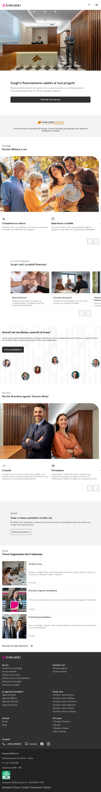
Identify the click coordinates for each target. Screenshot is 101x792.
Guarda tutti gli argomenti (17, 646)
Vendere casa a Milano (64, 698)
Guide (5, 721)
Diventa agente (60, 668)
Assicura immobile (10, 684)
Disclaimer (7, 787)
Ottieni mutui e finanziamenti (16, 678)
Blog (4, 724)
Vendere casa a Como (63, 708)
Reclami (47, 787)
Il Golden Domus (61, 728)
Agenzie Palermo (10, 701)
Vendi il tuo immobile (12, 668)
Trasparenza (36, 787)
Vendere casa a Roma (63, 694)
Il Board (56, 724)
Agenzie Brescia (9, 704)
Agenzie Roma (9, 694)
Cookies (25, 787)
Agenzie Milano (9, 698)
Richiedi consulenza (50, 99)
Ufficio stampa (59, 731)
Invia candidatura (13, 349)
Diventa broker (60, 671)
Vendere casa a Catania (64, 711)
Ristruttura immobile (11, 681)
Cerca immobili (9, 671)
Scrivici (31, 743)
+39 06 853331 (12, 743)
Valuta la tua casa (11, 674)
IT (89, 4)
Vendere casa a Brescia (64, 704)
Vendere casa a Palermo (64, 701)
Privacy (16, 787)
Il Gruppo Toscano (61, 721)
